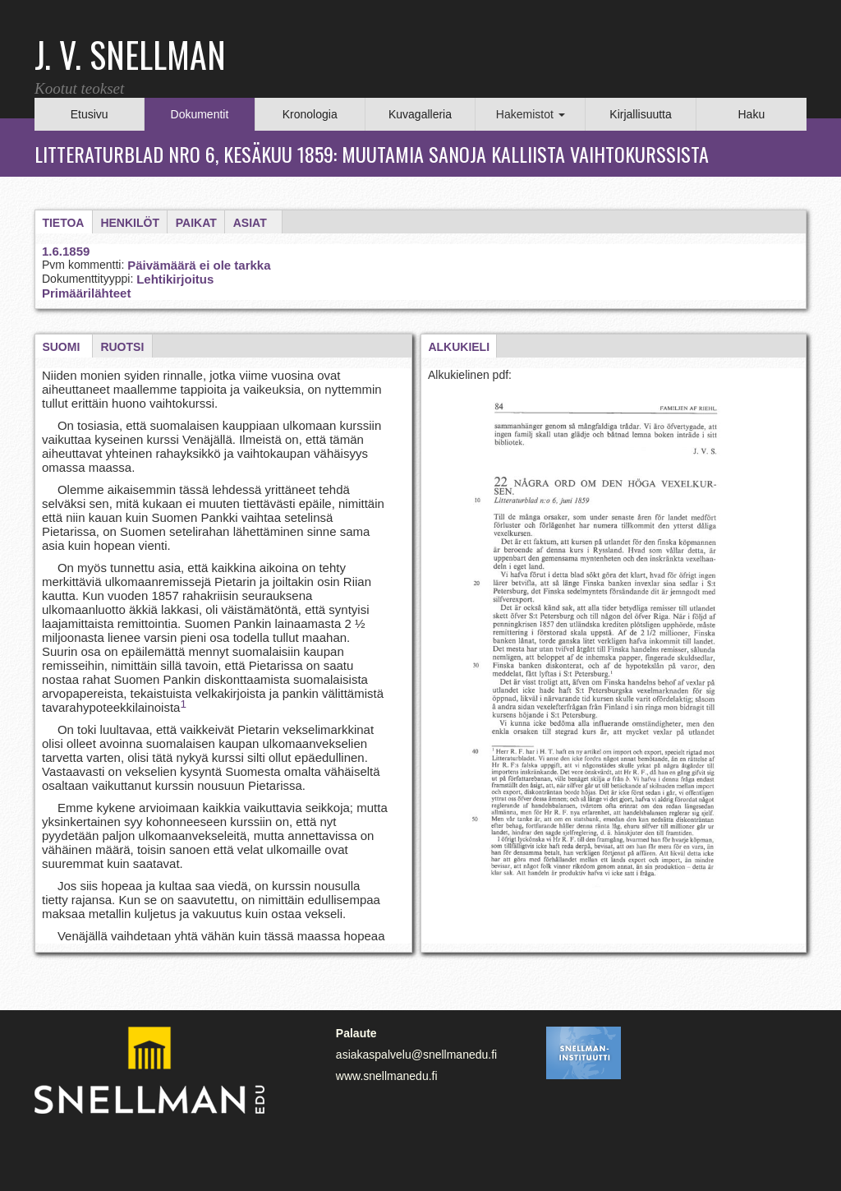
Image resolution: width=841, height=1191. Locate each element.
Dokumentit (200, 114)
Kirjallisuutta (640, 114)
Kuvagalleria (420, 114)
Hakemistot (530, 114)
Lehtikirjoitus (175, 279)
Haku (751, 114)
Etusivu (89, 114)
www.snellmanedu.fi (387, 1076)
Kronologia (310, 114)
